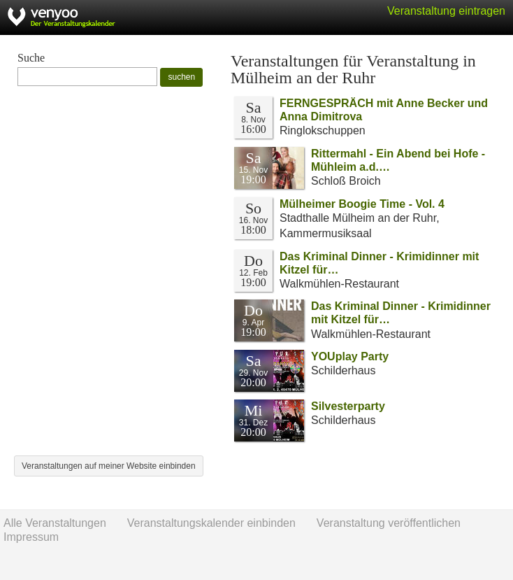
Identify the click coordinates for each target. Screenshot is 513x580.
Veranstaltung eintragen (446, 11)
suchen (181, 77)
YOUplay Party (350, 356)
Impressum (31, 537)
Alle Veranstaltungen (54, 523)
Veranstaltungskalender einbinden (211, 523)
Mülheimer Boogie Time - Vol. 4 (362, 204)
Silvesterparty (348, 406)
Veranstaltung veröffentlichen (389, 523)
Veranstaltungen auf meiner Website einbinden (109, 466)
